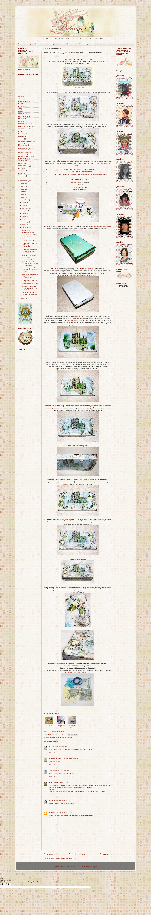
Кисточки (76, 190)
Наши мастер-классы (86, 44)
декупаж (52, 737)
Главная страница (24, 44)
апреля (24, 222)
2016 (22, 189)
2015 (22, 192)
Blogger (94, 867)
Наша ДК (52, 44)
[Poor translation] (7, 884)
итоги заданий (23, 116)
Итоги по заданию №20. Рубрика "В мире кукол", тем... (30, 251)
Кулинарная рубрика (25, 126)
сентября (25, 208)
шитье (20, 173)
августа (24, 211)
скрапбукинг (69, 737)
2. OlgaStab (60, 726)
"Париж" (92, 169)
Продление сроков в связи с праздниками (29, 293)
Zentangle (21, 176)
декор (20, 109)
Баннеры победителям (67, 44)
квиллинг (21, 118)
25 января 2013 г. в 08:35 (64, 800)
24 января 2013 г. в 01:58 (62, 782)
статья (20, 168)
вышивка (21, 103)
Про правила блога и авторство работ (29, 239)
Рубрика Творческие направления (25, 153)
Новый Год (21, 134)
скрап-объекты (23, 160)
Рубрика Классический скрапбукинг (25, 149)
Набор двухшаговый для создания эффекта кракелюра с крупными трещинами (79, 174)
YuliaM (107, 92)
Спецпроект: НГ (23, 166)
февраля (25, 227)
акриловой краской (86, 269)
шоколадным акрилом (67, 520)
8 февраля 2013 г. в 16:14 (64, 812)
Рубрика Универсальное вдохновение (26, 157)
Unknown (52, 812)
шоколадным (82, 446)
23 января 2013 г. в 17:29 (60, 770)
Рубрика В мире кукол (25, 141)
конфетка (21, 121)
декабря (25, 200)
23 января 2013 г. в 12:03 (63, 746)
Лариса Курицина (55, 758)
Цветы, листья (76, 182)
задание (58, 737)
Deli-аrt (51, 782)
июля (24, 213)
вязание (21, 106)
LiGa (50, 770)
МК (63, 737)
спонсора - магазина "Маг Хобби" (77, 672)
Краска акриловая (71, 177)
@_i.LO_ (51, 746)
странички (21, 171)
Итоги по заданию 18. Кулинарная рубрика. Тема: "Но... (29, 269)
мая (23, 219)
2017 (22, 186)
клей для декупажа (85, 172)
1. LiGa (49, 726)
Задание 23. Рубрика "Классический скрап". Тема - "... (30, 288)
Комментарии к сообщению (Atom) (66, 858)
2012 (22, 298)
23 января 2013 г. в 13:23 (70, 758)
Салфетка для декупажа (73, 169)
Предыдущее (106, 854)
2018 (22, 183)
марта (24, 225)
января (24, 230)
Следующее (49, 854)
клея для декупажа (72, 320)
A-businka (52, 800)
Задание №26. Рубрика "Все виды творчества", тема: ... (29, 257)
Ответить (52, 752)
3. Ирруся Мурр (72, 726)
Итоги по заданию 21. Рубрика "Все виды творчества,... (29, 234)
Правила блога (40, 44)
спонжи (83, 190)
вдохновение (22, 101)
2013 (22, 197)
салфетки (79, 316)
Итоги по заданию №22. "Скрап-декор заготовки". (30, 244)
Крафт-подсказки (24, 124)
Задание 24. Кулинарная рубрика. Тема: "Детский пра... (30, 275)
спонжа (54, 271)
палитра (21, 139)
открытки (21, 136)
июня (24, 216)
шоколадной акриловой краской (99, 226)
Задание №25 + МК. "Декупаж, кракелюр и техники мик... (30, 263)
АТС (19, 98)
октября (25, 205)
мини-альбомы (23, 129)
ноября (24, 202)
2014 (22, 194)
